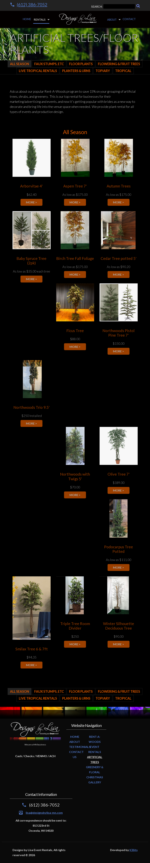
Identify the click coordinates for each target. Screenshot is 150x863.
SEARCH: (113, 6)
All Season (19, 64)
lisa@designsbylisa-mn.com (44, 812)
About (112, 19)
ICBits (134, 850)
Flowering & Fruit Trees (119, 64)
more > (31, 202)
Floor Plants (81, 64)
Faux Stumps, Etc (49, 64)
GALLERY (94, 782)
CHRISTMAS (94, 777)
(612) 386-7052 (32, 4)
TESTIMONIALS (80, 746)
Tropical (123, 71)
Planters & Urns (76, 71)
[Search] (138, 6)
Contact (129, 19)
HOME (74, 736)
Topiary (103, 71)
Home (27, 19)
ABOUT (74, 741)
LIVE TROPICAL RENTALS (38, 71)
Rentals (40, 19)
